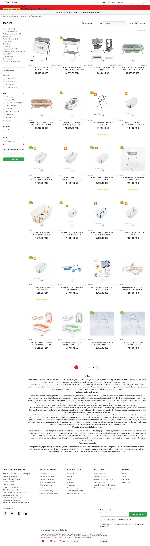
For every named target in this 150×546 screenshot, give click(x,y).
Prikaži (131, 23)
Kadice (7, 54)
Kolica (7, 36)
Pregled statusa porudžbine (76, 493)
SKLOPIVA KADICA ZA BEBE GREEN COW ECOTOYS (71, 343)
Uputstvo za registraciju (47, 479)
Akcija (42, 7)
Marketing (65, 541)
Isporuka (69, 476)
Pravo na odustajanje (73, 488)
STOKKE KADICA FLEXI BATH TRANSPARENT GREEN (72, 234)
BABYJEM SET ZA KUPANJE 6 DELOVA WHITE (102, 288)
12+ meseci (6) (10, 84)
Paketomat (70, 474)
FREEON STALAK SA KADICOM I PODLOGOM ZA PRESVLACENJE (41, 70)
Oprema (34, 16)
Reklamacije (71, 482)
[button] (14, 75)
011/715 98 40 (82, 12)
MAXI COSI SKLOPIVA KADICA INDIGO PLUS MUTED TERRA (41, 124)
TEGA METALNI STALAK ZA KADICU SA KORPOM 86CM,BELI (132, 345)
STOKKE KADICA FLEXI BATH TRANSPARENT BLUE (102, 234)
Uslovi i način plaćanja (47, 491)
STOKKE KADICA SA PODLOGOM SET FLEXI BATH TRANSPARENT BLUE (133, 125)
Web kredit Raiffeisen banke (49, 493)
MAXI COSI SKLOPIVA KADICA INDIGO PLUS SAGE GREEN (132, 69)
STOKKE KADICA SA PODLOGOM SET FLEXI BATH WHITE (41, 180)
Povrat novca (71, 485)
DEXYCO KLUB (54, 7)
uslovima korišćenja (125, 519)
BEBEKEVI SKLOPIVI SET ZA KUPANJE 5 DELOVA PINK (132, 288)
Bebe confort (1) (11, 106)
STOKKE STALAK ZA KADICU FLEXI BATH (102, 124)
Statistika (55, 541)
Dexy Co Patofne (99, 482)
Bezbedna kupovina (100, 474)
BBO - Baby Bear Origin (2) (14, 103)
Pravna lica (43, 474)
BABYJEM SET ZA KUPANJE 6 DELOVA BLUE (72, 288)
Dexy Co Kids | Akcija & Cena (11, 16)
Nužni (47, 541)
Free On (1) (9, 114)
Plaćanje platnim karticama (48, 482)
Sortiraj (99, 23)
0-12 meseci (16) (11, 87)
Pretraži (14, 159)
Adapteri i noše (9, 56)
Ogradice (7, 59)
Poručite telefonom (70, 12)
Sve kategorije (29, 7)
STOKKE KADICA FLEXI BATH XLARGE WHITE (102, 179)
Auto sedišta (9, 29)
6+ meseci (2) (10, 81)
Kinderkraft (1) (10, 117)
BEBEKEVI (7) (10, 108)
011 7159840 (13, 476)
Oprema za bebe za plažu (12, 61)
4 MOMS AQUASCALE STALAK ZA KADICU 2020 (132, 179)
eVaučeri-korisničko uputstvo (103, 479)
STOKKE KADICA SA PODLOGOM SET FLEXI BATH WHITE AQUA (72, 180)
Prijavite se (138, 514)
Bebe (29, 16)
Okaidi (68, 7)
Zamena (69, 479)
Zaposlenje (125, 479)
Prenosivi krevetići (10, 39)
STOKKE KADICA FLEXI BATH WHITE (133, 234)
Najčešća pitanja (127, 482)
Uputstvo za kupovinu (47, 476)
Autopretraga (89, 23)
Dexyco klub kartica (100, 476)
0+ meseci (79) (10, 78)
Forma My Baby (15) (12, 111)
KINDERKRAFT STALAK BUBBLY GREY (102, 69)
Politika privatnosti (45, 488)
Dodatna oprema (10, 31)
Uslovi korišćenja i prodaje (75, 491)
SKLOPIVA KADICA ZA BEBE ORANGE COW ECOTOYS (41, 343)
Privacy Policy (135, 524)
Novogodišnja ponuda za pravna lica (105, 488)
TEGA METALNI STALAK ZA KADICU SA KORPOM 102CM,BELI (102, 345)
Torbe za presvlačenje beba (14, 51)
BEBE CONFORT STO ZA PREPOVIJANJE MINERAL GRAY (72, 69)
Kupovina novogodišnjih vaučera (104, 485)
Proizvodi (23, 16)
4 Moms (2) (9, 97)
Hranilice (7, 41)
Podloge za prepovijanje (12, 34)
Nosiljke (7, 46)
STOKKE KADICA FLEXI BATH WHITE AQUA (42, 288)
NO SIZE (8, 130)
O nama (124, 474)
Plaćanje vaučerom (46, 485)
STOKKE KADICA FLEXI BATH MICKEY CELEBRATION (42, 234)
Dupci (6, 44)
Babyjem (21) (10, 100)
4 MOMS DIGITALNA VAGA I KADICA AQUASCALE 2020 (71, 124)
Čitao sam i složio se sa (117, 519)
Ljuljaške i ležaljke (10, 49)
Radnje (124, 476)
